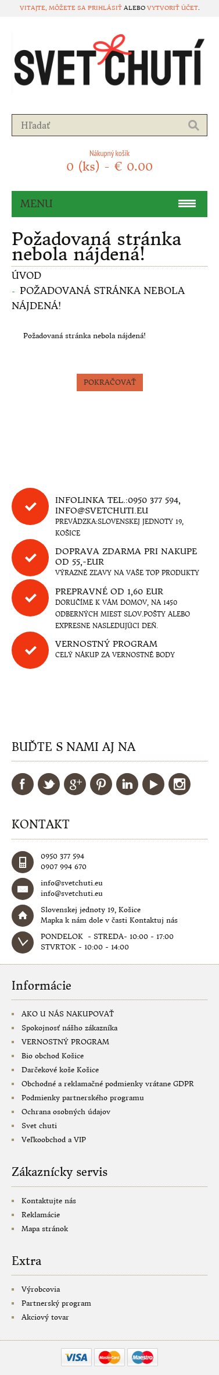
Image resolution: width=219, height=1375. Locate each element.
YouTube (153, 784)
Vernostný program (106, 644)
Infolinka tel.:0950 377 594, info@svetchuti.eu (118, 505)
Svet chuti (39, 1125)
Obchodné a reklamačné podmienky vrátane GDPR (107, 1083)
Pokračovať (110, 382)
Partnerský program (56, 1303)
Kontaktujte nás (48, 1200)
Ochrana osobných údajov (65, 1111)
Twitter (49, 784)
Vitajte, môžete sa (54, 8)
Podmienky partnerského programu (82, 1097)
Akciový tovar (45, 1317)
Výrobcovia (40, 1289)
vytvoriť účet (172, 8)
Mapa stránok (44, 1228)
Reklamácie (40, 1214)
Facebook (23, 784)
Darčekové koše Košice (60, 1069)
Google (75, 784)
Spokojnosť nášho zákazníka (69, 1027)
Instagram (179, 784)
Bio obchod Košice (52, 1055)
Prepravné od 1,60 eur (109, 591)
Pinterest (101, 784)
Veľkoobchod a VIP (53, 1139)
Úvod (26, 275)
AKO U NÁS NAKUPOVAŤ (67, 1013)
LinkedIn (127, 784)
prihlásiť (105, 8)
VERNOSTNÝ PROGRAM (65, 1041)
